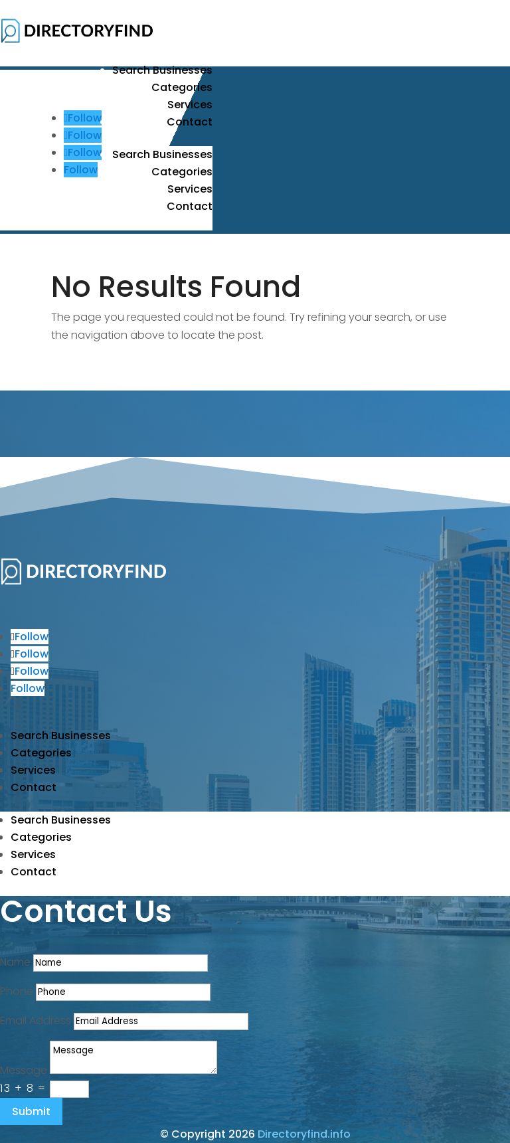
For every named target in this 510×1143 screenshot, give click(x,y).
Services (189, 104)
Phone (16, 991)
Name (15, 962)
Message (23, 1070)
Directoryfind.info (304, 1134)
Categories (181, 87)
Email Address (35, 1020)
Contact (189, 122)
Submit (31, 1111)
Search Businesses (162, 70)
